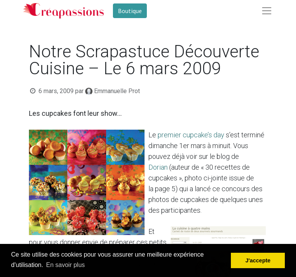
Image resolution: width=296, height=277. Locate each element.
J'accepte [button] (258, 260)
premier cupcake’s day (191, 135)
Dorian (158, 167)
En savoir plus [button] (65, 265)
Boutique (130, 11)
